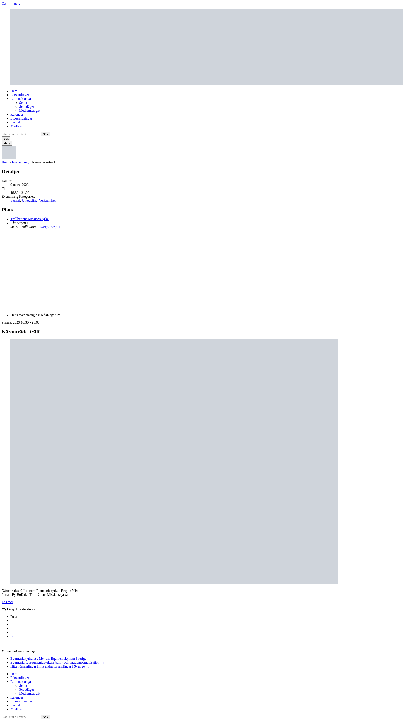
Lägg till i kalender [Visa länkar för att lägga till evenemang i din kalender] (19, 609)
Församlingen (20, 95)
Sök (45, 134)
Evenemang (20, 162)
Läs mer (7, 602)
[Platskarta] (201, 270)
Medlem (16, 126)
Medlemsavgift (29, 110)
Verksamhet (47, 200)
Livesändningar (21, 118)
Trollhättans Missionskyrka (29, 219)
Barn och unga (20, 99)
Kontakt (16, 122)
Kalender (16, 114)
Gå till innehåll (12, 3)
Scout (23, 102)
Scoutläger (26, 106)
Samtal (15, 200)
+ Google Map (46, 227)
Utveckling (29, 200)
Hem (13, 91)
